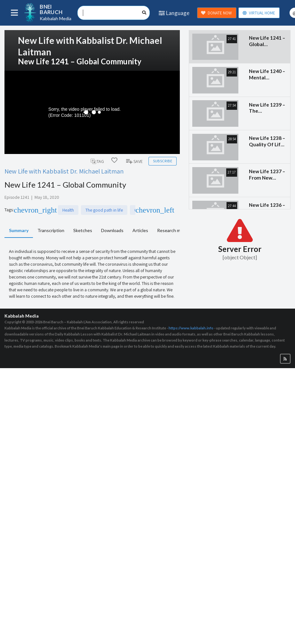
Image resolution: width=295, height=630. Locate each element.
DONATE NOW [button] (216, 13)
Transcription (50, 230)
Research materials (176, 230)
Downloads (112, 230)
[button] (285, 359)
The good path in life (61, 210)
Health (25, 210)
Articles (140, 230)
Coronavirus (103, 210)
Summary (18, 230)
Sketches (82, 230)
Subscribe (162, 161)
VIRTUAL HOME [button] (258, 13)
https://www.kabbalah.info (191, 328)
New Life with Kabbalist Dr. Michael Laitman (64, 171)
